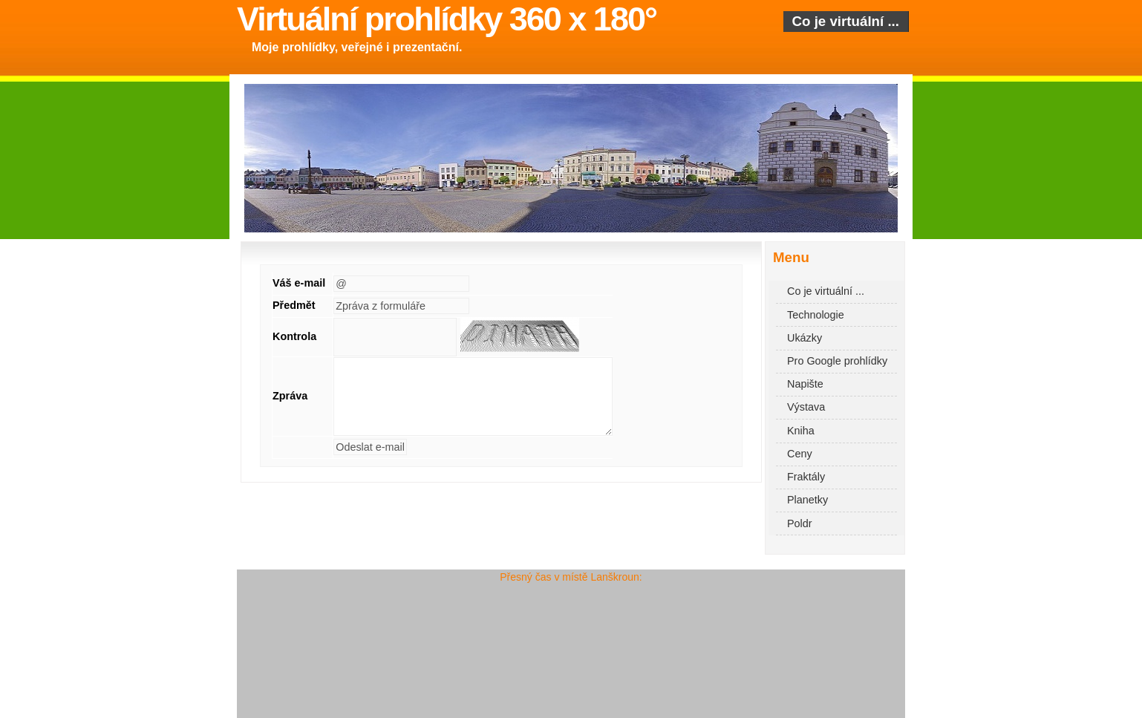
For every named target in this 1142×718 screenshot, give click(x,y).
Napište (805, 384)
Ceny (799, 454)
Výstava (806, 407)
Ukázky (804, 338)
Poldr (799, 523)
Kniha (801, 431)
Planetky (807, 500)
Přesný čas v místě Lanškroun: (571, 577)
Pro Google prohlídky (837, 361)
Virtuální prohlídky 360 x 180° (446, 19)
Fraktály (806, 477)
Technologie (815, 315)
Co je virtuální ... (845, 21)
